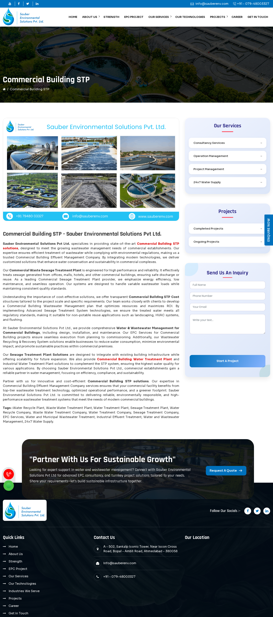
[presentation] (219, 344)
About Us (89, 17)
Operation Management (210, 156)
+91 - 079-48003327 (253, 4)
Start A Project (227, 361)
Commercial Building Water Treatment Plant (134, 359)
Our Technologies (190, 17)
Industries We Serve (24, 569)
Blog (12, 584)
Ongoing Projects (206, 241)
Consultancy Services (209, 143)
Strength (111, 17)
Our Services (158, 17)
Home (73, 17)
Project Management (208, 169)
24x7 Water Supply (207, 182)
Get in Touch (258, 17)
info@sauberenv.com (119, 563)
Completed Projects (208, 228)
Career (237, 17)
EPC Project (133, 17)
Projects (217, 17)
